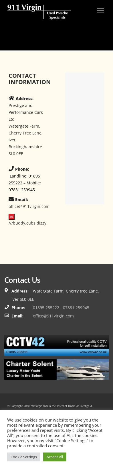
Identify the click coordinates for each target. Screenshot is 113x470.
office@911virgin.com (53, 316)
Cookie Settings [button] (24, 456)
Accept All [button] (55, 456)
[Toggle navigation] (100, 10)
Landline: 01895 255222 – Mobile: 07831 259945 (25, 182)
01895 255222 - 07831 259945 (61, 307)
